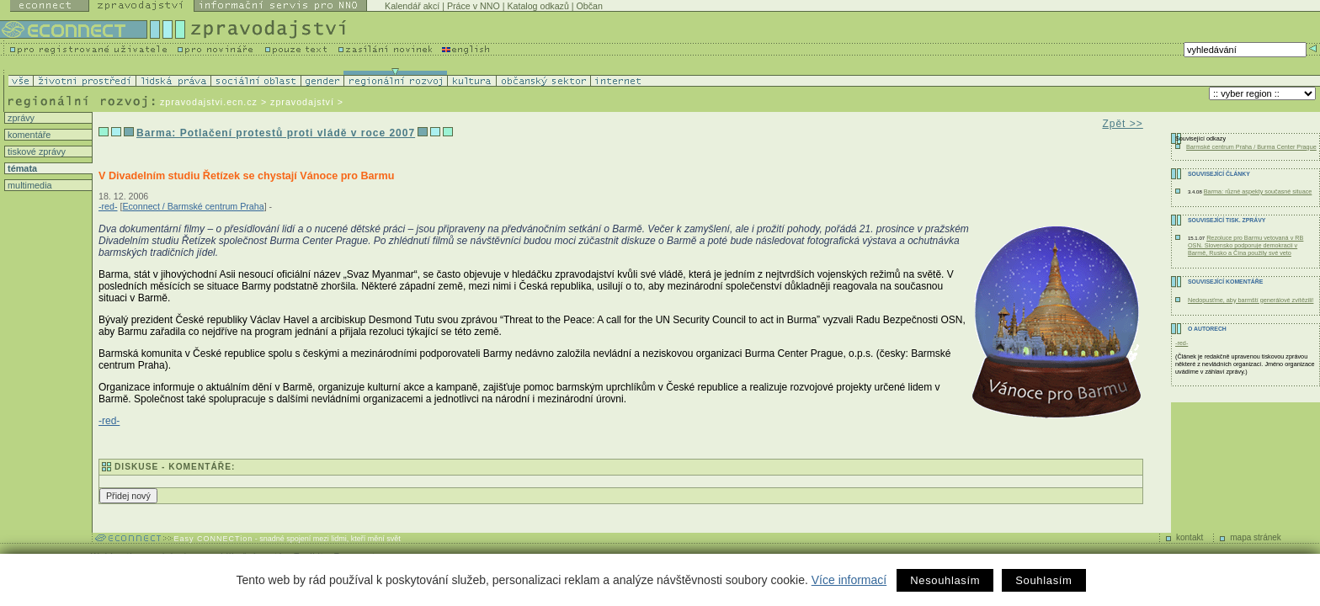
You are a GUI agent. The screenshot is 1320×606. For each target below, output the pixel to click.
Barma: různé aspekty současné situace (1258, 191)
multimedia (28, 185)
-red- (108, 206)
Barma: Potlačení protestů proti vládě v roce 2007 (275, 133)
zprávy (20, 118)
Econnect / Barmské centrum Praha (192, 206)
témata (21, 168)
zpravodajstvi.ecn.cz (209, 102)
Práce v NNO (473, 6)
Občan (590, 6)
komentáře (28, 135)
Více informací (849, 580)
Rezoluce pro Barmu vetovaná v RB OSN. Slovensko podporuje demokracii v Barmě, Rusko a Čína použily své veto (1245, 245)
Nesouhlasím (945, 580)
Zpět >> (1122, 124)
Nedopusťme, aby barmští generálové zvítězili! (1250, 300)
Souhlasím (1043, 580)
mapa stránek (1255, 537)
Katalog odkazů (537, 6)
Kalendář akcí (412, 6)
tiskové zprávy (35, 151)
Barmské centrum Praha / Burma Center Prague (1251, 147)
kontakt (1189, 537)
